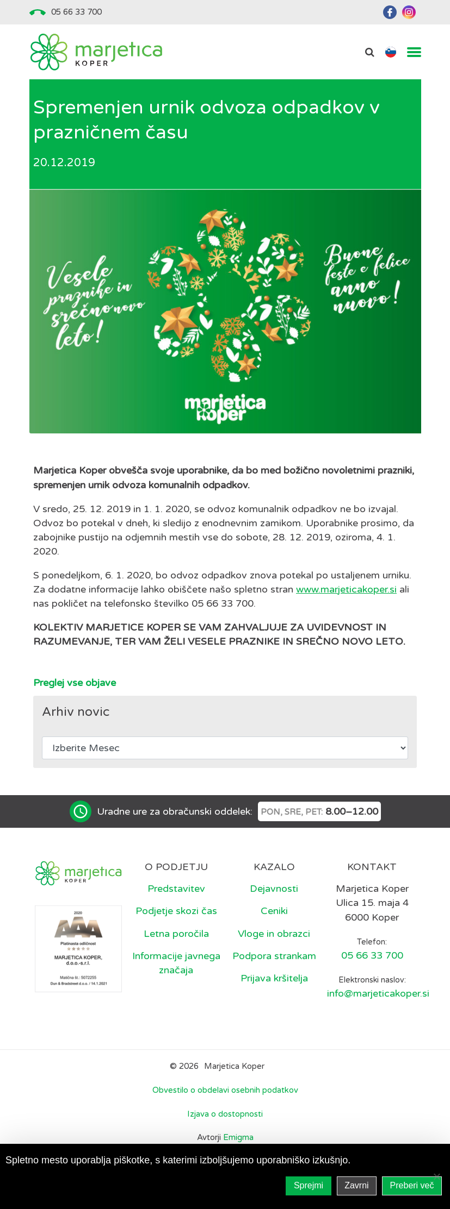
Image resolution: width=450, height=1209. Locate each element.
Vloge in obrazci (274, 934)
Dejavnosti (274, 889)
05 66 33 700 (76, 12)
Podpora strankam (274, 956)
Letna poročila (176, 934)
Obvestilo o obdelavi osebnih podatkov (225, 1090)
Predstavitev (176, 889)
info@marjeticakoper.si (378, 993)
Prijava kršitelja (274, 978)
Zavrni (356, 1185)
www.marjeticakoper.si (346, 589)
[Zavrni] (436, 1176)
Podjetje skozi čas (176, 911)
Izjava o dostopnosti (225, 1114)
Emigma (238, 1137)
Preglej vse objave (74, 683)
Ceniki (274, 911)
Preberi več (412, 1185)
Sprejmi (308, 1185)
